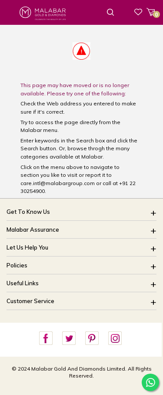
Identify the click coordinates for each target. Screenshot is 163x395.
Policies (17, 265)
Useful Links (23, 283)
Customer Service (30, 300)
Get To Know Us (28, 211)
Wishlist (138, 11)
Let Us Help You (27, 247)
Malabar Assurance (33, 229)
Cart (154, 13)
